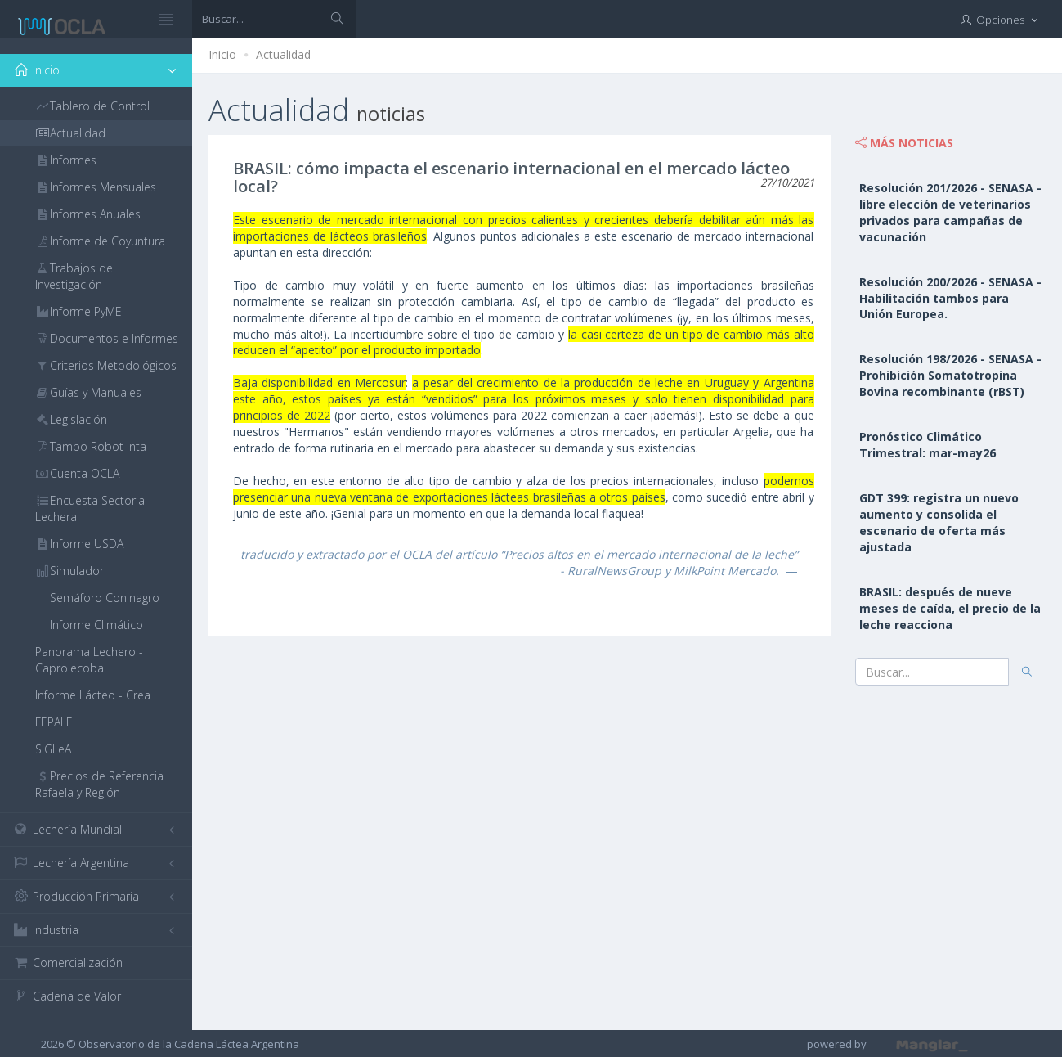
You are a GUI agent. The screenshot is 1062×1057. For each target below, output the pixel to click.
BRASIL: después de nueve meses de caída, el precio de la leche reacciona (950, 608)
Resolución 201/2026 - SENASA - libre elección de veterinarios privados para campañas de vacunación (950, 212)
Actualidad (283, 54)
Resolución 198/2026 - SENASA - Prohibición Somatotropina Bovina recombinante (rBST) (950, 375)
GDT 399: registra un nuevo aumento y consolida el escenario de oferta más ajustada (939, 522)
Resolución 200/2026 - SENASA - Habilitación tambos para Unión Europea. (950, 298)
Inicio (222, 54)
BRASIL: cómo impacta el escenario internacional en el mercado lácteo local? (511, 177)
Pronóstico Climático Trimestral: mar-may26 (927, 445)
